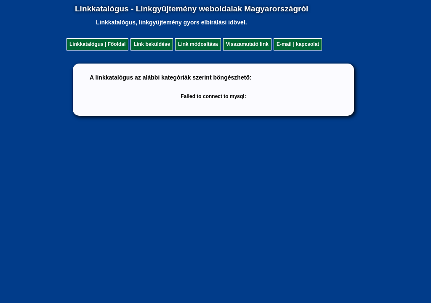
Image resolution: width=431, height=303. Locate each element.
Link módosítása (198, 44)
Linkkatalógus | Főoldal (97, 44)
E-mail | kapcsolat (298, 44)
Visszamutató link (247, 44)
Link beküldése (151, 44)
